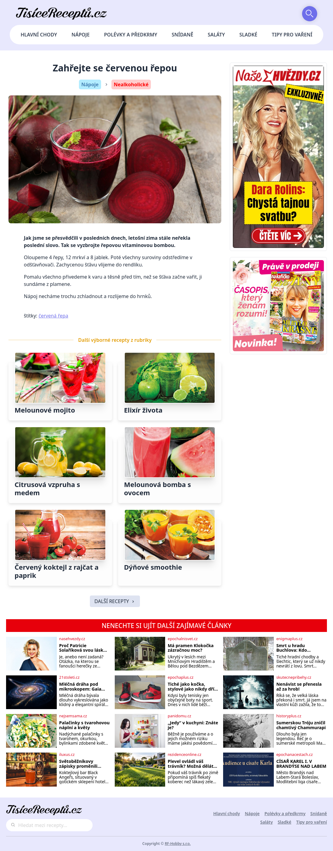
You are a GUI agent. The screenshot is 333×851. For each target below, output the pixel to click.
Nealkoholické (131, 84)
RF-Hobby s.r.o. (178, 843)
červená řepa (53, 315)
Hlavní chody (39, 34)
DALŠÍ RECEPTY (114, 601)
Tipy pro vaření (292, 34)
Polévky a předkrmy (130, 34)
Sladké (248, 34)
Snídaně (182, 34)
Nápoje (80, 34)
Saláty (216, 34)
